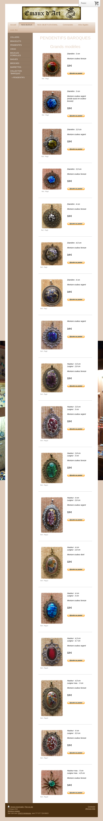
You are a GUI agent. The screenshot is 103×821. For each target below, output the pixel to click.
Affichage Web (90, 809)
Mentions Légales (14, 811)
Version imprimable (16, 807)
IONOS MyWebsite (24, 813)
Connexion (91, 807)
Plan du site (29, 807)
